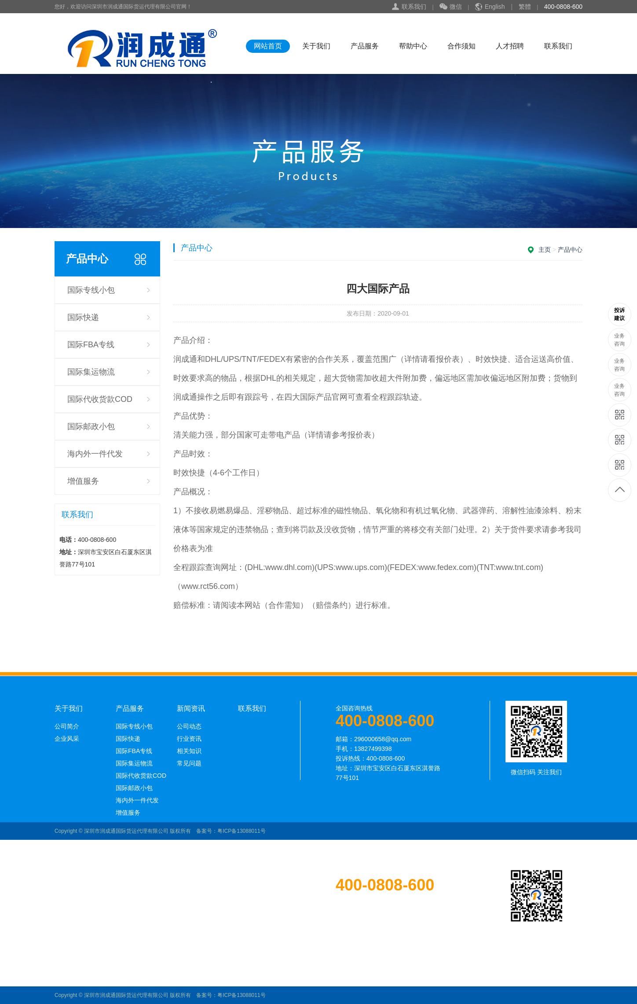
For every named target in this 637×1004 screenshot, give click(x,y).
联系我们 (414, 6)
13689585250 (620, 314)
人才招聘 (510, 46)
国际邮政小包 (91, 426)
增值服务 (83, 481)
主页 (544, 249)
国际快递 (83, 317)
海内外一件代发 (95, 453)
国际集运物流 (91, 372)
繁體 (525, 6)
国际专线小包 (91, 290)
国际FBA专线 (90, 344)
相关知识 (189, 751)
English (495, 6)
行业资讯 (189, 739)
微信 (450, 7)
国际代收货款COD (99, 399)
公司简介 (67, 726)
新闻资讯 (191, 708)
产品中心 (570, 249)
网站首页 (268, 46)
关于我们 (316, 46)
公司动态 (189, 726)
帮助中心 (413, 46)
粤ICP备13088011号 (241, 831)
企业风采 (67, 739)
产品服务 (365, 46)
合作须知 (461, 46)
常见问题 (189, 763)
